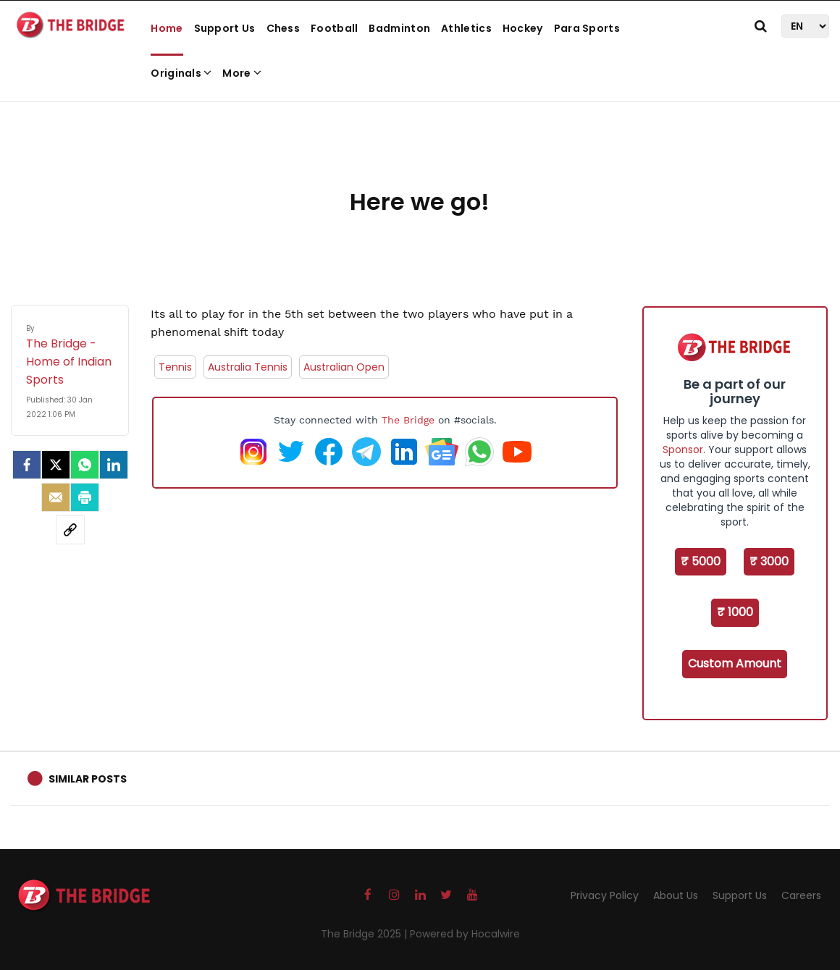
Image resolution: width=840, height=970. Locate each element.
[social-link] (70, 529)
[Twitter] (55, 464)
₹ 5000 (701, 561)
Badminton (399, 28)
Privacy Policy (605, 895)
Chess (283, 28)
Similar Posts (88, 779)
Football (334, 28)
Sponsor (683, 449)
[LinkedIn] (113, 464)
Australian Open (344, 367)
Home (166, 28)
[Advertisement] (420, 137)
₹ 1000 (735, 612)
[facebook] (26, 464)
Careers (801, 895)
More (241, 73)
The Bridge (408, 420)
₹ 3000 (769, 561)
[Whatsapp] (84, 464)
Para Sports (587, 28)
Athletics (466, 28)
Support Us (225, 28)
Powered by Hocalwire (465, 934)
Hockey (523, 28)
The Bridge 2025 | (365, 934)
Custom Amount (734, 663)
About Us (675, 895)
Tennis (175, 367)
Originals (181, 73)
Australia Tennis (247, 367)
